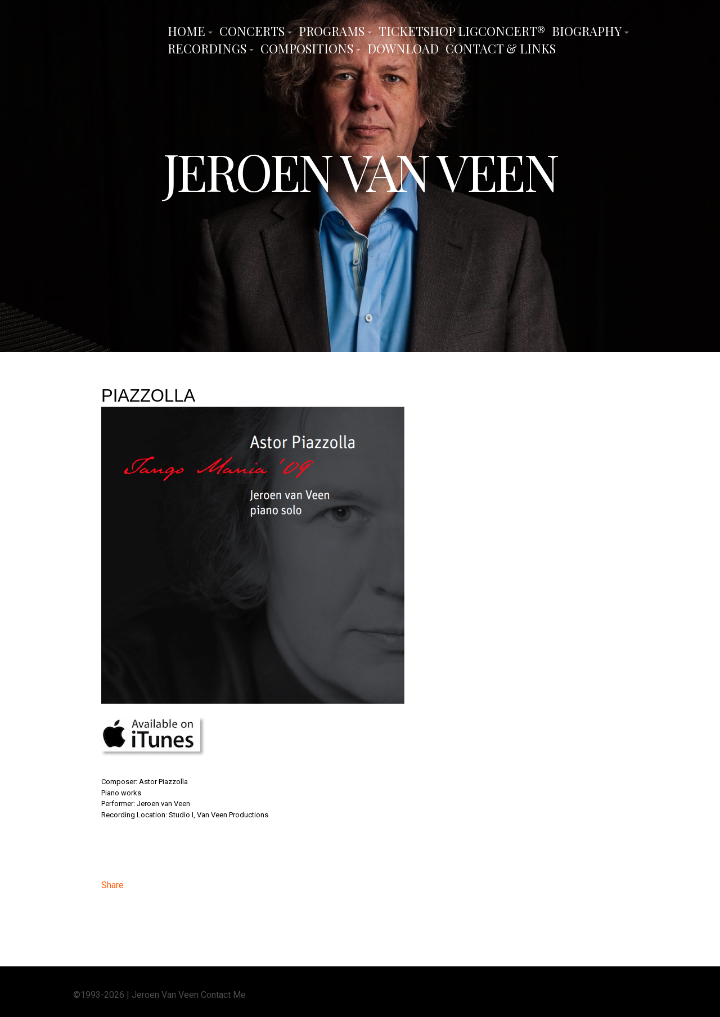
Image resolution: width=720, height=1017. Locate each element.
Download (403, 48)
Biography (587, 30)
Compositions (306, 48)
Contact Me (223, 993)
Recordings (207, 48)
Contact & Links (501, 48)
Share (112, 884)
